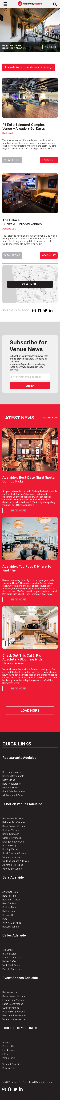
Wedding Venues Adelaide (15, 861)
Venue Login (8, 1058)
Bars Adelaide (13, 877)
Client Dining (8, 780)
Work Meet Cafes (11, 965)
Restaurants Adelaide (19, 758)
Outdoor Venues (10, 1007)
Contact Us (8, 1046)
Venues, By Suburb (12, 868)
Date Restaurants (11, 783)
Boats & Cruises (10, 834)
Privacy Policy (9, 1068)
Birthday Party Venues (13, 822)
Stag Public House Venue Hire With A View (14, 46)
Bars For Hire (9, 895)
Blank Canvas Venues (13, 826)
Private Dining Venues (13, 1011)
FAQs (5, 1054)
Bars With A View (11, 899)
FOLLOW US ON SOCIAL (16, 310)
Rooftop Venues (10, 849)
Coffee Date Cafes (11, 957)
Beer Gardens (9, 903)
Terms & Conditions (12, 1064)
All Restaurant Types (13, 795)
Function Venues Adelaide (22, 804)
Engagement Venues (13, 841)
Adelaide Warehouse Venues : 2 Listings (28, 67)
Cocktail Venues (10, 830)
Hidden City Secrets (20, 1028)
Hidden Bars (8, 911)
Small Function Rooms (14, 853)
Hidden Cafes (9, 961)
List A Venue (8, 1050)
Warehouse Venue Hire (14, 1019)
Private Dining (9, 845)
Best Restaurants (11, 772)
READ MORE (18, 510)
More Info (50, 47)
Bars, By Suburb (10, 926)
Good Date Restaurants (14, 791)
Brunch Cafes (9, 953)
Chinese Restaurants (13, 776)
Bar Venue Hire (10, 992)
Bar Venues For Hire (12, 818)
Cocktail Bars (9, 907)
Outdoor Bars (9, 915)
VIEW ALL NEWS (50, 418)
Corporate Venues (11, 838)
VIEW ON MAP (30, 284)
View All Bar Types (11, 923)
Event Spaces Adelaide (20, 978)
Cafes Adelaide (14, 935)
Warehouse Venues (12, 857)
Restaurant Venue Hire (14, 1015)
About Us (7, 1042)
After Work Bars (10, 892)
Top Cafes (7, 950)
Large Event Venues (12, 1004)
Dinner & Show (10, 787)
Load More (30, 710)
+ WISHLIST (49, 160)
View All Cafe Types (12, 969)
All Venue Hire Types (12, 865)
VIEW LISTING (12, 160)
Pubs (5, 919)
